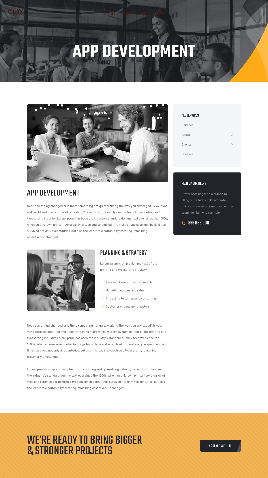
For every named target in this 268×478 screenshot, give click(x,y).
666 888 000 (195, 223)
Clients (142, 14)
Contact (159, 14)
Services (109, 14)
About (126, 14)
